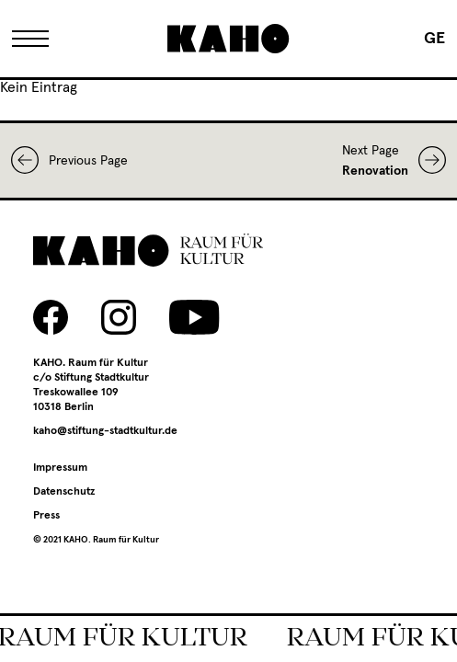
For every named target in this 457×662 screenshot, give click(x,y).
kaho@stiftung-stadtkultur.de (105, 431)
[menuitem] (434, 39)
